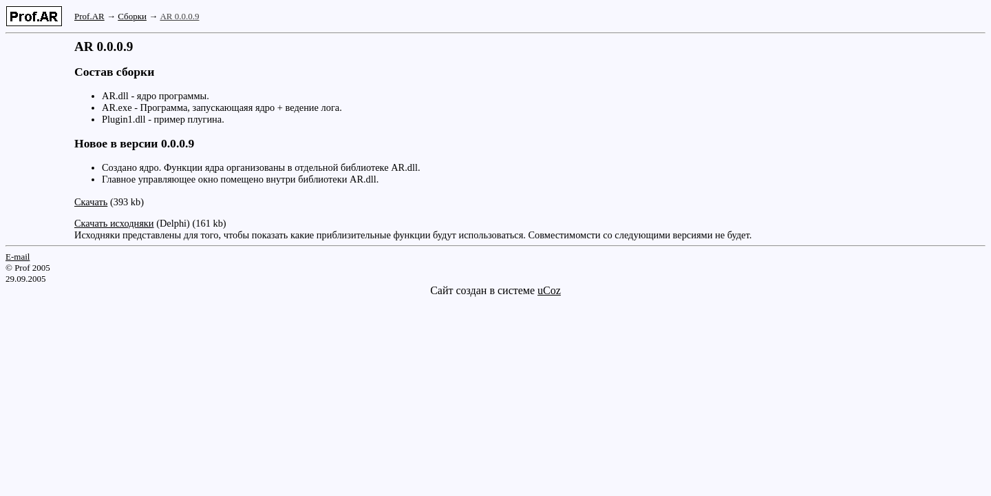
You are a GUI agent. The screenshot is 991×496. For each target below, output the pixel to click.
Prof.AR (89, 16)
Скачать (90, 201)
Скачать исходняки (114, 223)
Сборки (132, 16)
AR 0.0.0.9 (179, 16)
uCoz (549, 290)
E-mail (18, 256)
